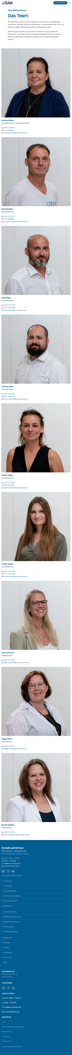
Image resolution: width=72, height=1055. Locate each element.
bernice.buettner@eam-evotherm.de (17, 835)
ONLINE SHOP (60, 3)
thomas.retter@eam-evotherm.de (16, 399)
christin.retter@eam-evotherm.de (15, 576)
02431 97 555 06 (9, 660)
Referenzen (8, 936)
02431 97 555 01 (9, 128)
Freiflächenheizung (11, 930)
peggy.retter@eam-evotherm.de (15, 749)
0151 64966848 (9, 219)
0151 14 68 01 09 (9, 308)
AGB (6, 959)
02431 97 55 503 (9, 305)
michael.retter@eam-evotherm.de (16, 222)
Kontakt (7, 945)
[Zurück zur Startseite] (7, 3)
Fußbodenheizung (11, 911)
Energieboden (9, 925)
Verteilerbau (9, 887)
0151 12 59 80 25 (9, 574)
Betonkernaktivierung (12, 921)
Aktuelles (8, 940)
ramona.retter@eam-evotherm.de (16, 133)
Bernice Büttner (7, 825)
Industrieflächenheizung (13, 916)
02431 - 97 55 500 (11, 864)
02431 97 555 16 (9, 832)
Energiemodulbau (11, 892)
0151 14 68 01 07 (9, 396)
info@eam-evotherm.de (13, 866)
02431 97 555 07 (9, 746)
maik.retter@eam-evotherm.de (15, 310)
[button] (70, 3)
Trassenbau (9, 883)
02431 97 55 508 (9, 571)
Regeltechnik (9, 906)
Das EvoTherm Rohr (11, 901)
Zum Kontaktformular (13, 869)
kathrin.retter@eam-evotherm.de (15, 488)
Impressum (8, 950)
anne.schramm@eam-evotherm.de (16, 663)
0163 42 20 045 (9, 485)
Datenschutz (9, 954)
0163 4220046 (8, 130)
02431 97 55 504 (9, 394)
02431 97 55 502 (9, 483)
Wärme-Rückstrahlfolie (12, 897)
